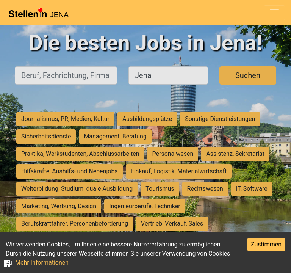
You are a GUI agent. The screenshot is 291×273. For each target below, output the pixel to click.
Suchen (247, 75)
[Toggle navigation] (274, 12)
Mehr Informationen (42, 262)
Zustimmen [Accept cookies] (266, 244)
